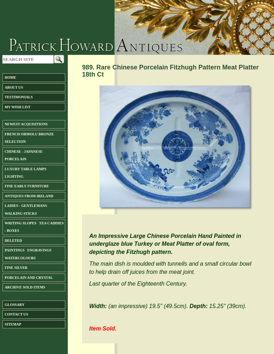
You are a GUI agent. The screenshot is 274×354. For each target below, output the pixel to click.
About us (14, 87)
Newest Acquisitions (26, 124)
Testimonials (19, 97)
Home (10, 77)
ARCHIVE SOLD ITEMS (25, 287)
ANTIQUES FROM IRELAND (29, 196)
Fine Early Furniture (27, 186)
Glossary (15, 305)
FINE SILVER (16, 268)
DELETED (13, 241)
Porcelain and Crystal (29, 278)
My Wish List (17, 107)
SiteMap (13, 324)
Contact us (16, 314)
